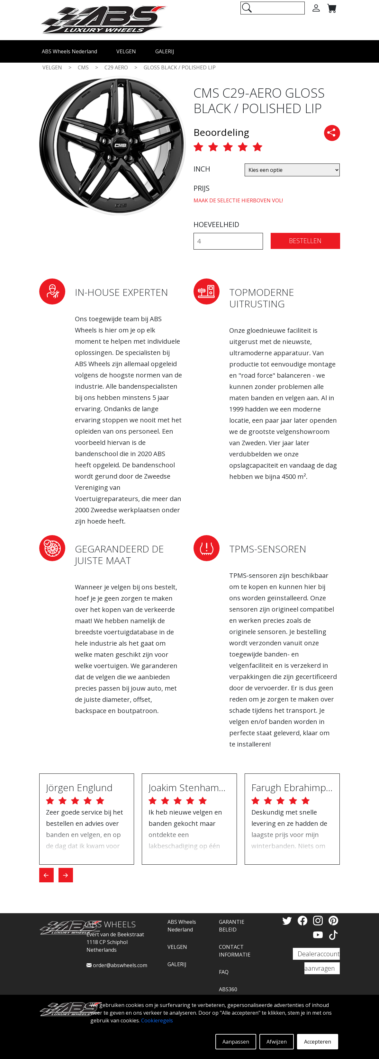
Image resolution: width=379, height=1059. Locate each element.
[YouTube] (319, 935)
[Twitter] (288, 920)
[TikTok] (333, 935)
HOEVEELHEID (216, 224)
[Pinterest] (333, 920)
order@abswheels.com (116, 965)
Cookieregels (157, 1020)
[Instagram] (319, 920)
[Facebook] (303, 920)
